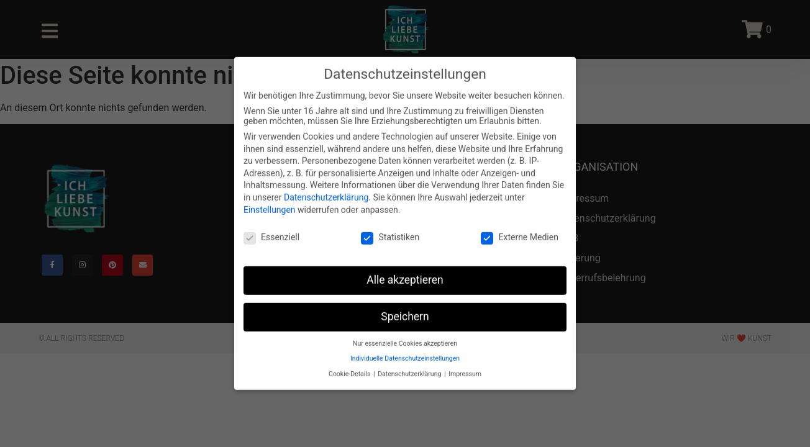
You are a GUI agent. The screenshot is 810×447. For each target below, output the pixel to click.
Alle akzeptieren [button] (405, 267)
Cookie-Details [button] (350, 361)
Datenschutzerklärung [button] (410, 361)
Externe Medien (519, 224)
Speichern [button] (405, 303)
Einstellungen (269, 196)
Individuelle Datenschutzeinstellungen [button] (405, 345)
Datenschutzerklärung (326, 184)
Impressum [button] (464, 361)
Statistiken (390, 224)
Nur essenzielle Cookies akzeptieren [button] (405, 331)
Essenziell (271, 224)
